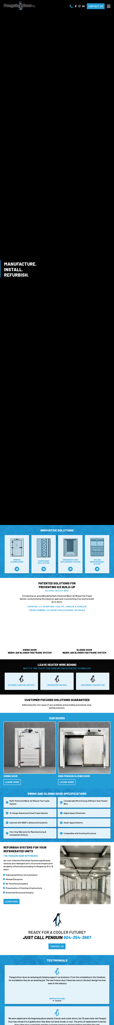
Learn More (13, 782)
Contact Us (95, 6)
